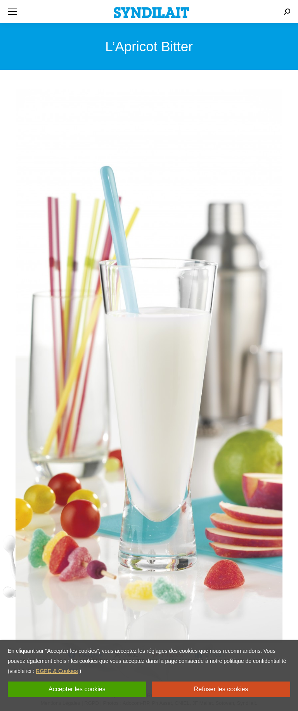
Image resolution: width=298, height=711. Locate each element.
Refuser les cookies (221, 689)
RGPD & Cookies (57, 671)
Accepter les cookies (77, 689)
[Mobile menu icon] (12, 11)
